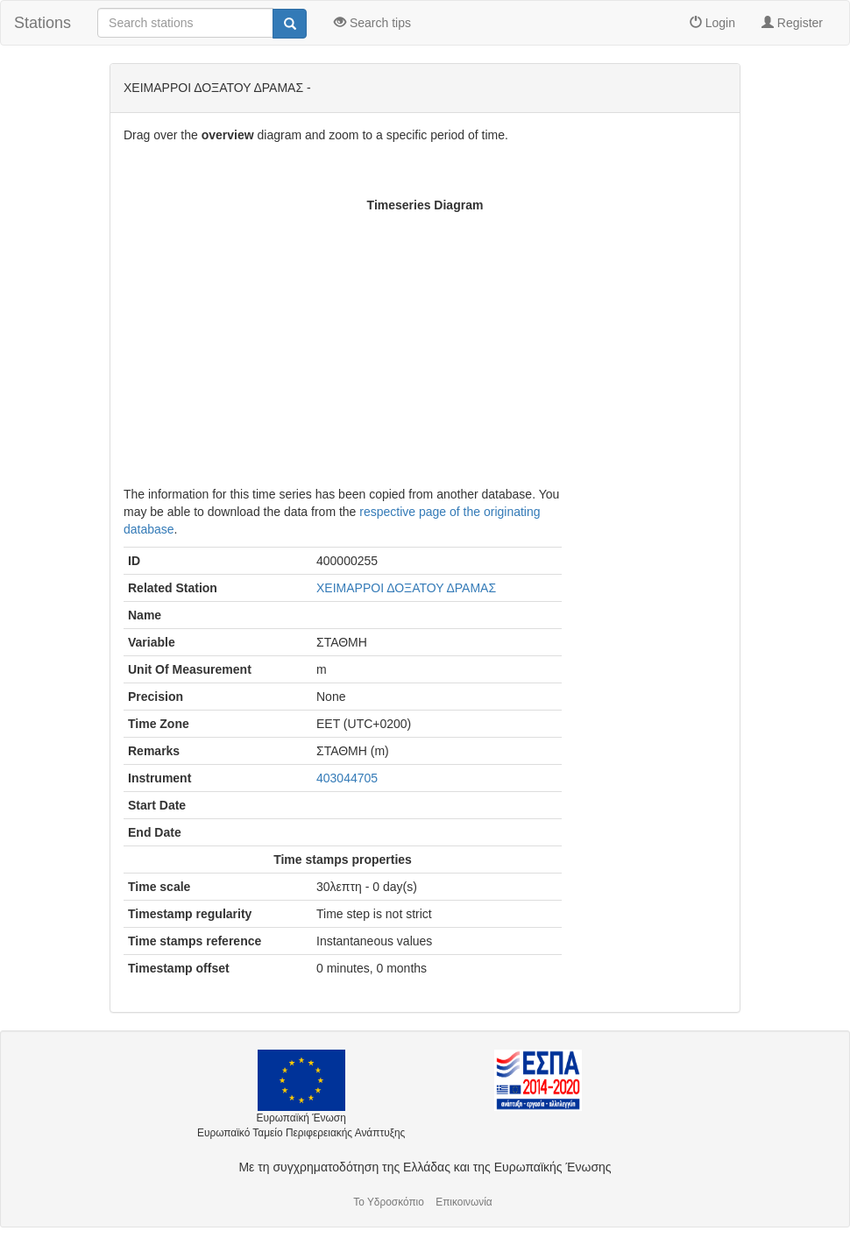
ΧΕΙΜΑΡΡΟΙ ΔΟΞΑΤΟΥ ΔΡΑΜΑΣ (406, 588)
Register (792, 23)
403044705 (347, 778)
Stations (42, 23)
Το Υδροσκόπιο (388, 1202)
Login (712, 23)
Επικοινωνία (464, 1202)
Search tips (372, 23)
